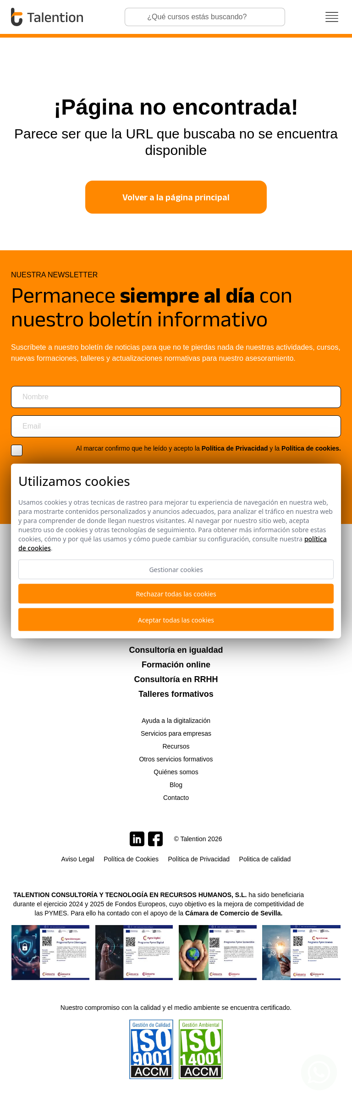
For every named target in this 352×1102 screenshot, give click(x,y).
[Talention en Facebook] (155, 839)
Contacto (176, 797)
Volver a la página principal (176, 197)
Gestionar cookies (176, 569)
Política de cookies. (311, 448)
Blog (176, 784)
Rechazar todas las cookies (176, 594)
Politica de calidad (265, 859)
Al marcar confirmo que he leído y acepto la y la (208, 448)
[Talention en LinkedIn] (137, 839)
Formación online (176, 664)
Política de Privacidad (235, 448)
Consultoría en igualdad (176, 650)
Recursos (175, 746)
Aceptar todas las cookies (176, 619)
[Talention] (48, 17)
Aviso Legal (77, 859)
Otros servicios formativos (176, 759)
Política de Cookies (131, 859)
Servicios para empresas (176, 733)
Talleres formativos (176, 694)
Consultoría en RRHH (176, 679)
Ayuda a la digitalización (176, 720)
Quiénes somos (176, 772)
